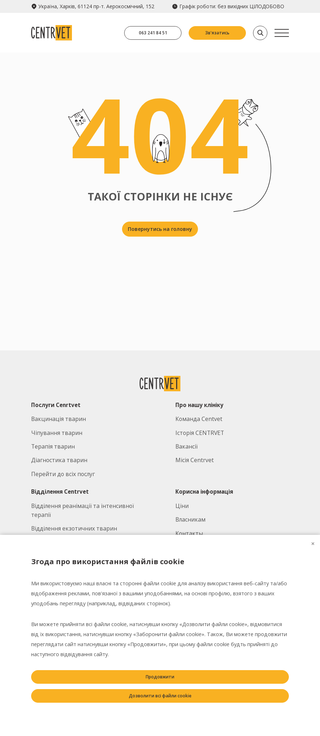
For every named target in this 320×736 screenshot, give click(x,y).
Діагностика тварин (59, 460)
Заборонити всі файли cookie (160, 715)
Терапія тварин (53, 446)
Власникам (190, 519)
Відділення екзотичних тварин (74, 528)
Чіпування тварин (56, 433)
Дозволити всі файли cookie (160, 696)
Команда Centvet (198, 419)
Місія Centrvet (194, 460)
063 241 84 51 (153, 33)
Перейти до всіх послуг (63, 474)
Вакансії (186, 446)
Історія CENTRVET (199, 433)
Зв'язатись (217, 33)
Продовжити (160, 677)
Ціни (182, 506)
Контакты (189, 533)
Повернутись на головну (160, 229)
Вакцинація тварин (58, 419)
